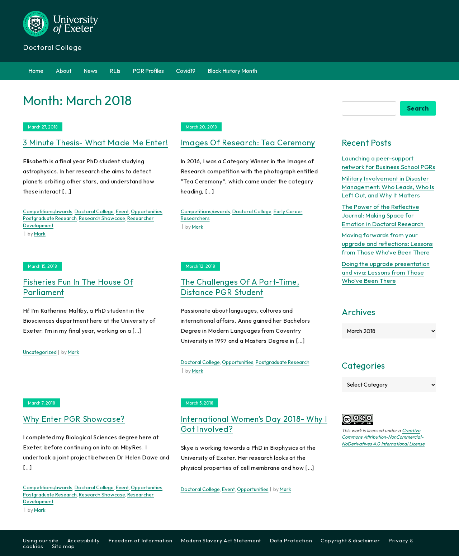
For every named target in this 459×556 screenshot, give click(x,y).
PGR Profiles (148, 70)
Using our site (41, 540)
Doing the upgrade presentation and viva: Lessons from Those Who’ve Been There (386, 272)
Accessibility (83, 540)
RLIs (115, 70)
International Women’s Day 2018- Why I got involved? (254, 424)
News (91, 70)
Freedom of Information (140, 540)
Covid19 (185, 70)
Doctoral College (94, 211)
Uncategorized (40, 352)
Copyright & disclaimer (350, 540)
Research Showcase (102, 218)
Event (122, 211)
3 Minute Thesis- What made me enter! (95, 142)
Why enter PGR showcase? (74, 419)
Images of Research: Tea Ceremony (248, 142)
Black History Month (232, 70)
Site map (63, 546)
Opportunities (146, 211)
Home (35, 70)
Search (418, 108)
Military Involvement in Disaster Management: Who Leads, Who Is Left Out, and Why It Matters (388, 186)
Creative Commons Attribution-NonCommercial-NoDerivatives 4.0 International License (383, 436)
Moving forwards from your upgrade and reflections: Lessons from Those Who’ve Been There (387, 243)
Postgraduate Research (50, 218)
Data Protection (291, 540)
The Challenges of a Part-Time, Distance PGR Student (240, 287)
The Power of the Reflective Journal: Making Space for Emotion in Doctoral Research (383, 215)
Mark (40, 233)
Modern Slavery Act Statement (221, 540)
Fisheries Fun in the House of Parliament (78, 287)
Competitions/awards (47, 211)
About (63, 70)
